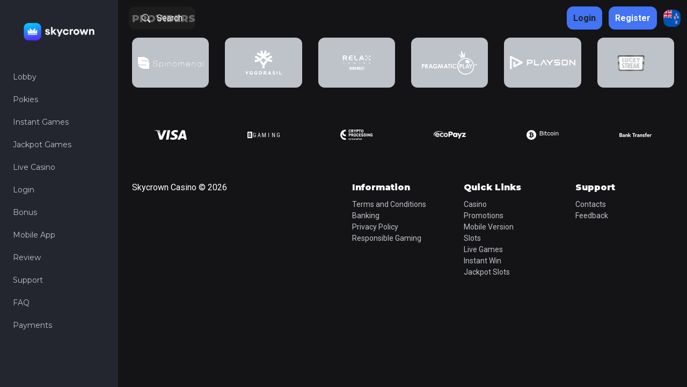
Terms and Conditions (389, 204)
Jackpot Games (42, 144)
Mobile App (34, 235)
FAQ (21, 302)
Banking (365, 215)
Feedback (591, 215)
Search (162, 18)
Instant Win (482, 260)
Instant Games (41, 122)
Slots (472, 238)
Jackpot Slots (487, 272)
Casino (475, 204)
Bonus (25, 212)
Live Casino (34, 167)
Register (633, 18)
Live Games (483, 249)
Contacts (590, 204)
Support (28, 280)
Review (27, 257)
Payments (32, 325)
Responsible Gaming (386, 238)
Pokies (25, 99)
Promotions (483, 215)
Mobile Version (489, 227)
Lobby (24, 77)
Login (23, 190)
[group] (170, 63)
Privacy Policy (375, 227)
